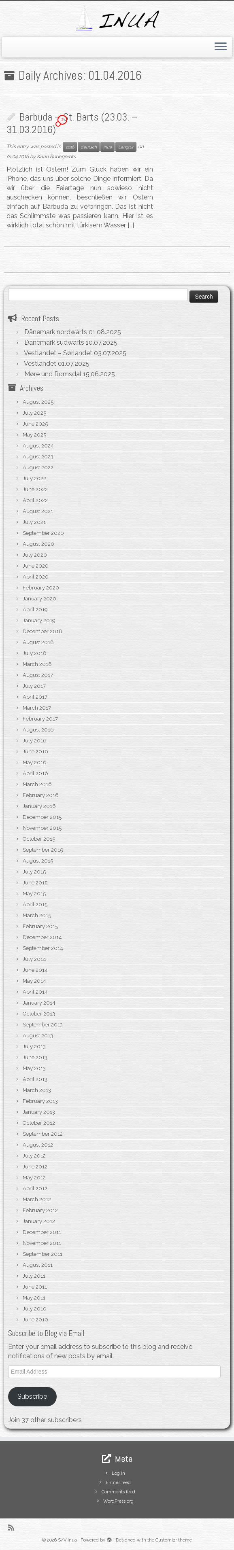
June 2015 (35, 883)
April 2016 (35, 773)
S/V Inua (67, 1540)
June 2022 (35, 489)
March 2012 (37, 1199)
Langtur (126, 146)
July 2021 (34, 522)
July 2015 (34, 872)
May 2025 (34, 435)
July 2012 (34, 1156)
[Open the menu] (221, 47)
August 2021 (38, 511)
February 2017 (40, 719)
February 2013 (40, 1101)
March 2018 (37, 664)
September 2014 (43, 948)
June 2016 (35, 751)
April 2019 (35, 609)
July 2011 (34, 1276)
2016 (70, 146)
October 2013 (39, 1014)
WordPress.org (118, 1501)
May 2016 (35, 762)
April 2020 (36, 577)
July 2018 (35, 653)
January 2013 (39, 1112)
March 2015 (37, 915)
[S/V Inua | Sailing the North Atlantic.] (117, 18)
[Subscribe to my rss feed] (13, 1527)
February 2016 (41, 795)
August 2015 (38, 861)
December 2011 (42, 1232)
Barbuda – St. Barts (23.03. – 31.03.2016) (71, 123)
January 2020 (39, 599)
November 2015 (42, 828)
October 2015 (39, 839)
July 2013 (34, 1046)
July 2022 (34, 478)
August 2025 (38, 402)
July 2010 (35, 1309)
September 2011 (42, 1254)
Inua (107, 146)
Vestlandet (40, 363)
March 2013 (37, 1090)
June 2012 (35, 1167)
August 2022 (38, 467)
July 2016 (35, 741)
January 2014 (39, 1003)
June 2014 (35, 970)
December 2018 (42, 631)
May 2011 (34, 1298)
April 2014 (35, 992)
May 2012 (34, 1178)
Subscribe (32, 1396)
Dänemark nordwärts (55, 332)
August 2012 (38, 1145)
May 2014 (34, 981)
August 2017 (38, 675)
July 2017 (34, 686)
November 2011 (42, 1243)
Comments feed (118, 1492)
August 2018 (38, 642)
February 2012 (40, 1210)
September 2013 (43, 1025)
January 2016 (39, 806)
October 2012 (39, 1123)
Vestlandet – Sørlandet (58, 353)
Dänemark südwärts (54, 342)
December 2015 (42, 817)
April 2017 (35, 697)
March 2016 (37, 784)
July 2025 (34, 413)
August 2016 (38, 730)
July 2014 (34, 959)
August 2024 (38, 446)
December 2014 (42, 937)
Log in (118, 1473)
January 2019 (39, 620)
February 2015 (40, 926)
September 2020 (43, 533)
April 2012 (35, 1188)
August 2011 (38, 1265)
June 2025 (35, 424)
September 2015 (43, 850)
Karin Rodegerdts (56, 156)
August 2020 (38, 544)
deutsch (89, 146)
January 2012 (39, 1221)
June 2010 (35, 1320)
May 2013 (34, 1068)
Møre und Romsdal (52, 374)
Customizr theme (173, 1540)
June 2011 (35, 1287)
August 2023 (38, 457)
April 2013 (35, 1079)
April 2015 (35, 904)
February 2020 (41, 588)
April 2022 (35, 500)
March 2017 (37, 708)
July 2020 (35, 555)
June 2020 (36, 566)
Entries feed (118, 1482)
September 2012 (43, 1134)
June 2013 (35, 1057)
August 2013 (38, 1036)
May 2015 (34, 894)
